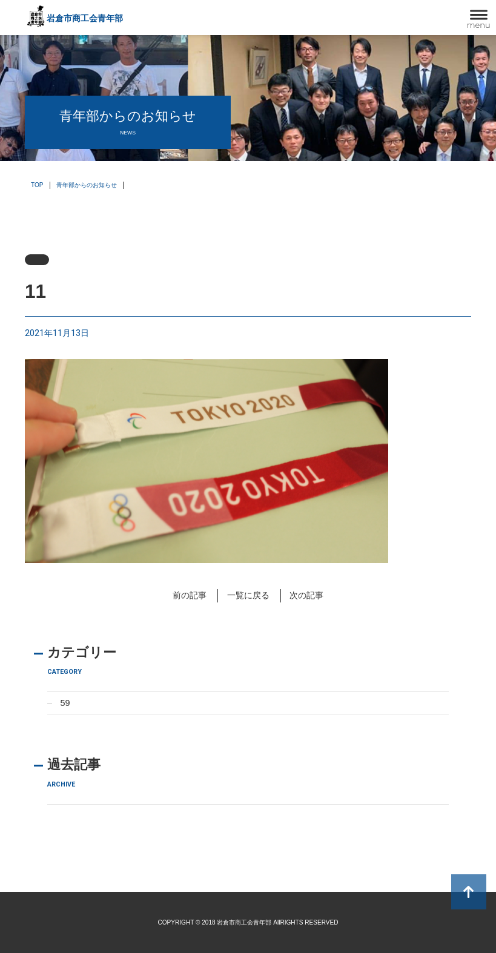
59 (65, 703)
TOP (37, 185)
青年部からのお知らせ (86, 185)
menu (479, 25)
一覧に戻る (248, 595)
